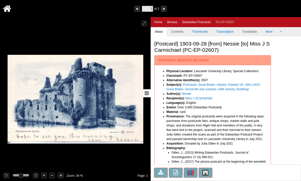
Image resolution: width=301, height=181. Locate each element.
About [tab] (159, 31)
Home (158, 22)
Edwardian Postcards (196, 22)
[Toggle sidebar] (147, 93)
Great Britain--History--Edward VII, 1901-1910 (228, 84)
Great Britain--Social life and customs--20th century (201, 89)
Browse (172, 22)
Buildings (243, 89)
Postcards (189, 84)
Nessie (186, 94)
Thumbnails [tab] (200, 31)
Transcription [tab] (225, 31)
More (272, 31)
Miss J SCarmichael (199, 98)
